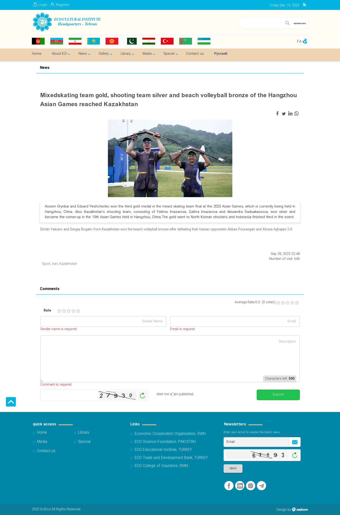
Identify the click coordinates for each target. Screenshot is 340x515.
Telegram (261, 486)
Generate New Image (142, 395)
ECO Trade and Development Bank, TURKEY (171, 458)
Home (42, 433)
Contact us (46, 451)
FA (299, 42)
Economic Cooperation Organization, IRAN (170, 434)
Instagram (250, 486)
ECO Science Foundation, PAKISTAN (165, 442)
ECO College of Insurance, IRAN (161, 466)
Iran (55, 263)
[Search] (261, 22)
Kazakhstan (68, 263)
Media (42, 442)
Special (84, 442)
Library (83, 433)
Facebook (229, 486)
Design (281, 509)
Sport (46, 263)
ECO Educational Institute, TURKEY (163, 450)
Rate (47, 310)
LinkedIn (240, 486)
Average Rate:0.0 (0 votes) (255, 302)
